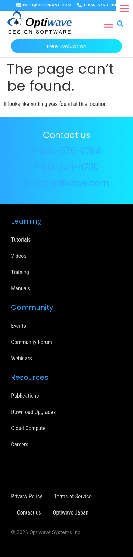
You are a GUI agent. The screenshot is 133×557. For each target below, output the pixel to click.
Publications (25, 395)
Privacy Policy (26, 496)
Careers (19, 444)
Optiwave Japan (70, 512)
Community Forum (31, 342)
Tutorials (21, 239)
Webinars (21, 358)
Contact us (29, 512)
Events (18, 325)
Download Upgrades (33, 412)
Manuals (20, 288)
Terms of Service (73, 496)
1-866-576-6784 (100, 5)
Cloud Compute (28, 428)
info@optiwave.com (66, 183)
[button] (124, 8)
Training (20, 272)
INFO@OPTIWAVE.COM (47, 5)
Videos (18, 256)
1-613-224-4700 (66, 167)
